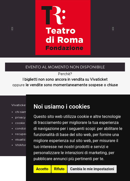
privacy (20, 117)
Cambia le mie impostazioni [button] (92, 169)
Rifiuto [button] (59, 169)
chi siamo (22, 112)
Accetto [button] (42, 169)
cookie (20, 123)
